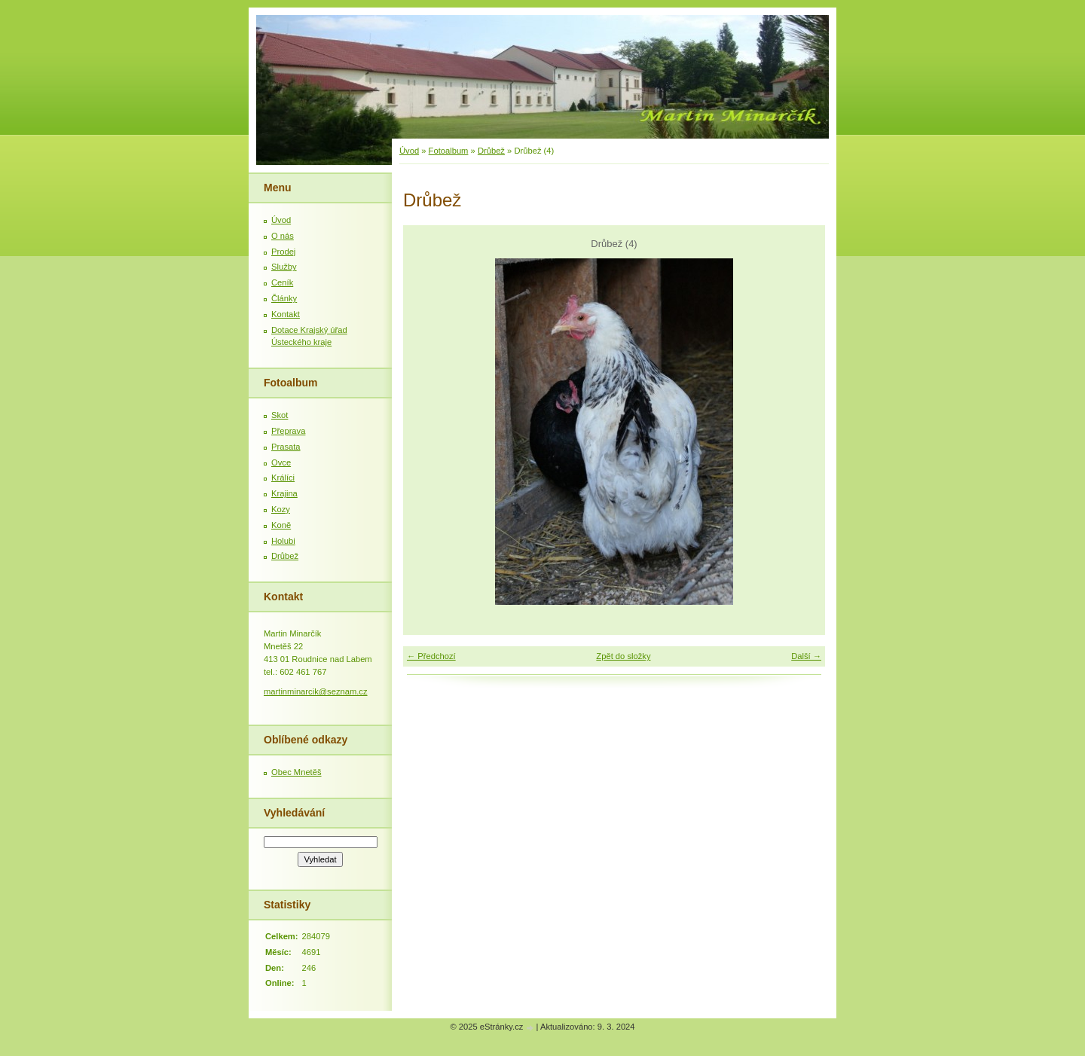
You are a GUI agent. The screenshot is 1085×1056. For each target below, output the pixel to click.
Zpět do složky (623, 656)
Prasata (286, 446)
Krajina (284, 493)
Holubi (283, 540)
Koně (281, 525)
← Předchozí (431, 656)
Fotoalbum (449, 150)
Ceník (282, 282)
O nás (282, 235)
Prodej (283, 251)
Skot (279, 415)
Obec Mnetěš (296, 772)
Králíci (283, 477)
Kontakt (285, 314)
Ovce (281, 462)
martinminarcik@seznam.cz (316, 691)
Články (284, 298)
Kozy (280, 509)
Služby (284, 266)
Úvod (409, 150)
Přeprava (288, 430)
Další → (806, 656)
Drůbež (491, 150)
